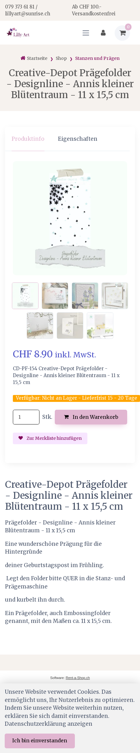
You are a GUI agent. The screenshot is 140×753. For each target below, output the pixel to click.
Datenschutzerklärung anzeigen (48, 723)
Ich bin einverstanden (39, 740)
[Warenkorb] (122, 33)
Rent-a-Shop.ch (78, 678)
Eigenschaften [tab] (77, 138)
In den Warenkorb (91, 417)
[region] (70, 139)
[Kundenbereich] (103, 33)
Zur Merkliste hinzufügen (50, 438)
